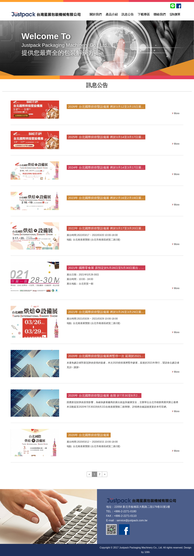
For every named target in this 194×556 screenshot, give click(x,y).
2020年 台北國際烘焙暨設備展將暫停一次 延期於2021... (106, 356)
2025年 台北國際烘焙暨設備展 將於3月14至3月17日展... (106, 137)
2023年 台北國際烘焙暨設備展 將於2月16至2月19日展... (106, 198)
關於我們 (96, 14)
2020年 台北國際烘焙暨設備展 (88, 435)
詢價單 (175, 14)
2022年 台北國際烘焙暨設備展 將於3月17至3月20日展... (106, 228)
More (176, 113)
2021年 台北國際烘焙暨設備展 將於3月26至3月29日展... (106, 312)
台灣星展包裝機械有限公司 (46, 14)
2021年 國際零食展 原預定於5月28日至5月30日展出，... (106, 268)
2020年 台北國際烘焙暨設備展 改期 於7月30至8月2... (104, 395)
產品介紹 (112, 14)
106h (147, 552)
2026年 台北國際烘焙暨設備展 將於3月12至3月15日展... (106, 106)
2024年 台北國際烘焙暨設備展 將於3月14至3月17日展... (106, 167)
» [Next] (104, 474)
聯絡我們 (160, 14)
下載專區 (144, 14)
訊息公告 (128, 14)
